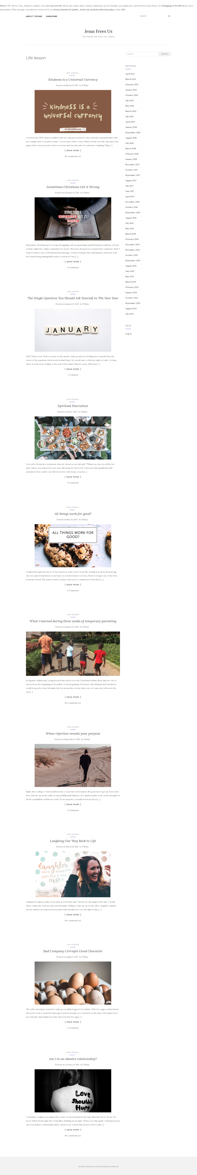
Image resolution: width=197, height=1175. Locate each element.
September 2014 (132, 303)
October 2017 (131, 170)
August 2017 (130, 180)
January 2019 (131, 127)
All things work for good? (72, 514)
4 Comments (73, 267)
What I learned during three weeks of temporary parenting (73, 621)
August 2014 (131, 308)
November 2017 (132, 164)
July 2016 (129, 223)
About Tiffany (34, 16)
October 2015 (131, 255)
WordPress (114, 1166)
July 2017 (129, 186)
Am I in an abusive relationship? (73, 1059)
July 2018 (129, 143)
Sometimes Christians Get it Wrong (73, 187)
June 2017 (129, 191)
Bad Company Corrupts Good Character (73, 951)
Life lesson (72, 73)
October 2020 (131, 95)
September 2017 (132, 175)
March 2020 (130, 111)
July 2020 (129, 100)
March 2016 (130, 234)
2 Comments (73, 1028)
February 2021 (131, 84)
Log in (128, 333)
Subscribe (51, 16)
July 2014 (129, 314)
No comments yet (73, 156)
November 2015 (132, 250)
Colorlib (97, 1166)
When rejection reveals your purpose (73, 733)
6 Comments (73, 590)
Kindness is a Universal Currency (73, 79)
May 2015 (129, 276)
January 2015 (131, 292)
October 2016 (131, 207)
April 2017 (129, 196)
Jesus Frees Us (98, 31)
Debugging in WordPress (173, 6)
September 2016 (132, 212)
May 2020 (129, 106)
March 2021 (130, 79)
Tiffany (85, 85)
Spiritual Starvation (73, 406)
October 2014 (131, 298)
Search (164, 54)
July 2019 (129, 116)
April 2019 (130, 122)
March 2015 (130, 282)
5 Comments (73, 483)
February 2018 (131, 154)
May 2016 (129, 228)
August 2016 (131, 218)
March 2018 (130, 148)
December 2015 (132, 244)
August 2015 (131, 266)
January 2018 (131, 159)
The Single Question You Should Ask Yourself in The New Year (72, 298)
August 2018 (131, 138)
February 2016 (131, 239)
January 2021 (131, 90)
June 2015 (129, 271)
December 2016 (132, 202)
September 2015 (132, 260)
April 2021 (129, 74)
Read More (73, 150)
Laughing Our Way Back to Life (73, 841)
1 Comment (73, 375)
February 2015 (131, 287)
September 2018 (132, 132)
